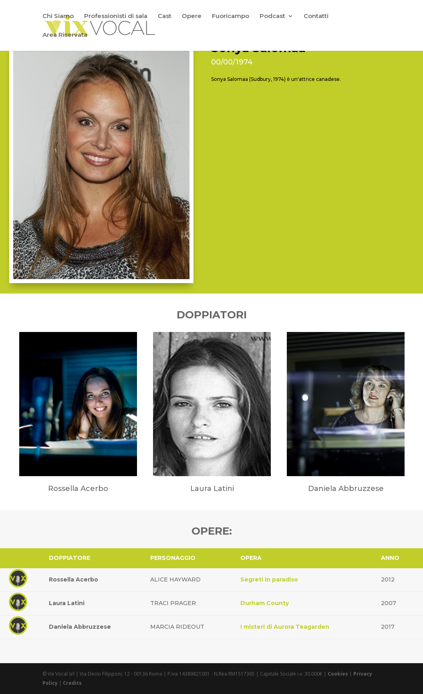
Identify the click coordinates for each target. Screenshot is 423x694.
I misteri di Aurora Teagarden (284, 626)
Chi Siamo (58, 16)
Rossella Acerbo (73, 579)
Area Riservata (64, 35)
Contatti (316, 16)
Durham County (264, 603)
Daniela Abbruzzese (80, 626)
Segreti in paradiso (269, 579)
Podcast (272, 16)
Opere (191, 16)
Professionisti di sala (115, 16)
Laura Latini (67, 603)
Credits (72, 683)
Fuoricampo (230, 16)
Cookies (338, 673)
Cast (164, 16)
